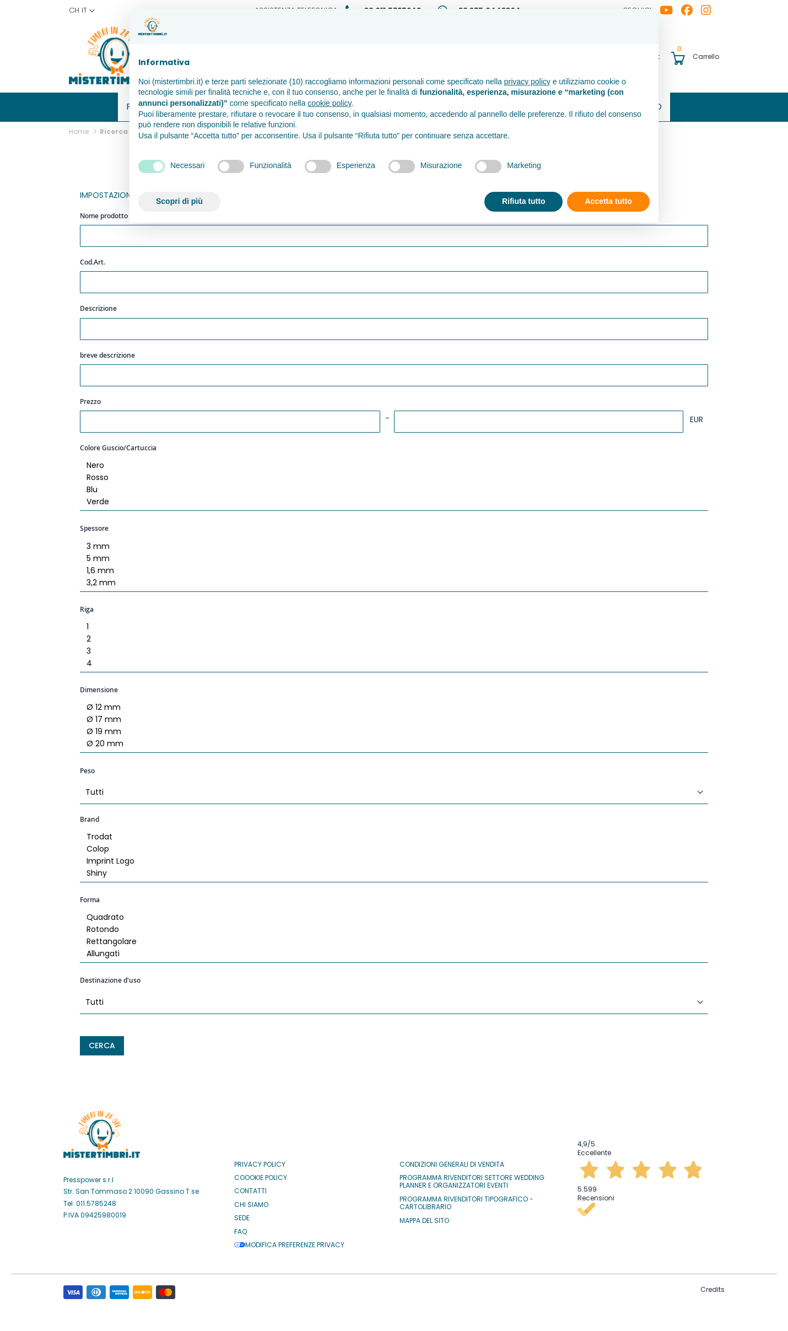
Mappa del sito (424, 1217)
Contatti (250, 1187)
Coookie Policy (260, 1174)
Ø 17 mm (389, 716)
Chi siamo (251, 1201)
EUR (696, 415)
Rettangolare (389, 938)
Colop (389, 845)
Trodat (389, 833)
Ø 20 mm (389, 740)
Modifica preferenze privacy (289, 1241)
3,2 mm (389, 579)
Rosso (389, 474)
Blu (389, 486)
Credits (712, 1285)
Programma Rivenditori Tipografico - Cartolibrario (466, 1200)
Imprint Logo (389, 858)
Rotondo (389, 926)
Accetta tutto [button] (608, 201)
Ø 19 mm (389, 728)
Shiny (389, 870)
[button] (82, 10)
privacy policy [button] (527, 81)
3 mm (389, 543)
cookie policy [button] (329, 103)
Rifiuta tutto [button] (524, 201)
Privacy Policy (259, 1161)
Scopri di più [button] (179, 201)
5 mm (389, 555)
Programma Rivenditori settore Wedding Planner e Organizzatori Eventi (472, 1178)
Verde (389, 498)
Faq (240, 1228)
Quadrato (389, 914)
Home (79, 127)
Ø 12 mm (389, 704)
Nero (389, 462)
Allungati (389, 950)
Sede (242, 1214)
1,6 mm (389, 567)
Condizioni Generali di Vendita (452, 1161)
